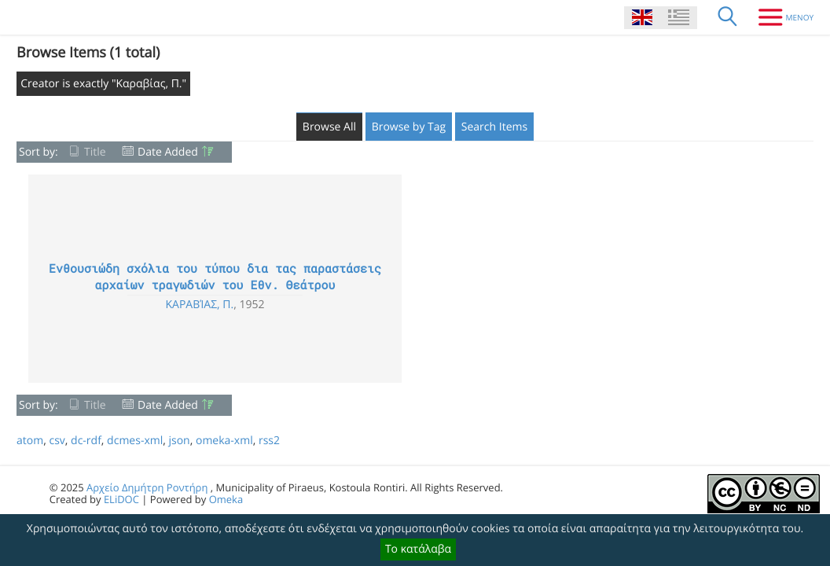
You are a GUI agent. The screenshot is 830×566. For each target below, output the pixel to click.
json (178, 440)
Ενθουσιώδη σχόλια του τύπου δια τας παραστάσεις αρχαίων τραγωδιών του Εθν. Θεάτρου (215, 277)
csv (56, 440)
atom (30, 440)
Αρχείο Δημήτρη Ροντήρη (147, 487)
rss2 (269, 440)
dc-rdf (86, 440)
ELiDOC (121, 499)
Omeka (226, 499)
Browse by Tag (409, 126)
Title (95, 152)
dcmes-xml (135, 440)
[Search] (728, 17)
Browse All (329, 126)
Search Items (494, 126)
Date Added (168, 152)
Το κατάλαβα (418, 549)
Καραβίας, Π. (199, 304)
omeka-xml (224, 440)
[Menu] (780, 17)
